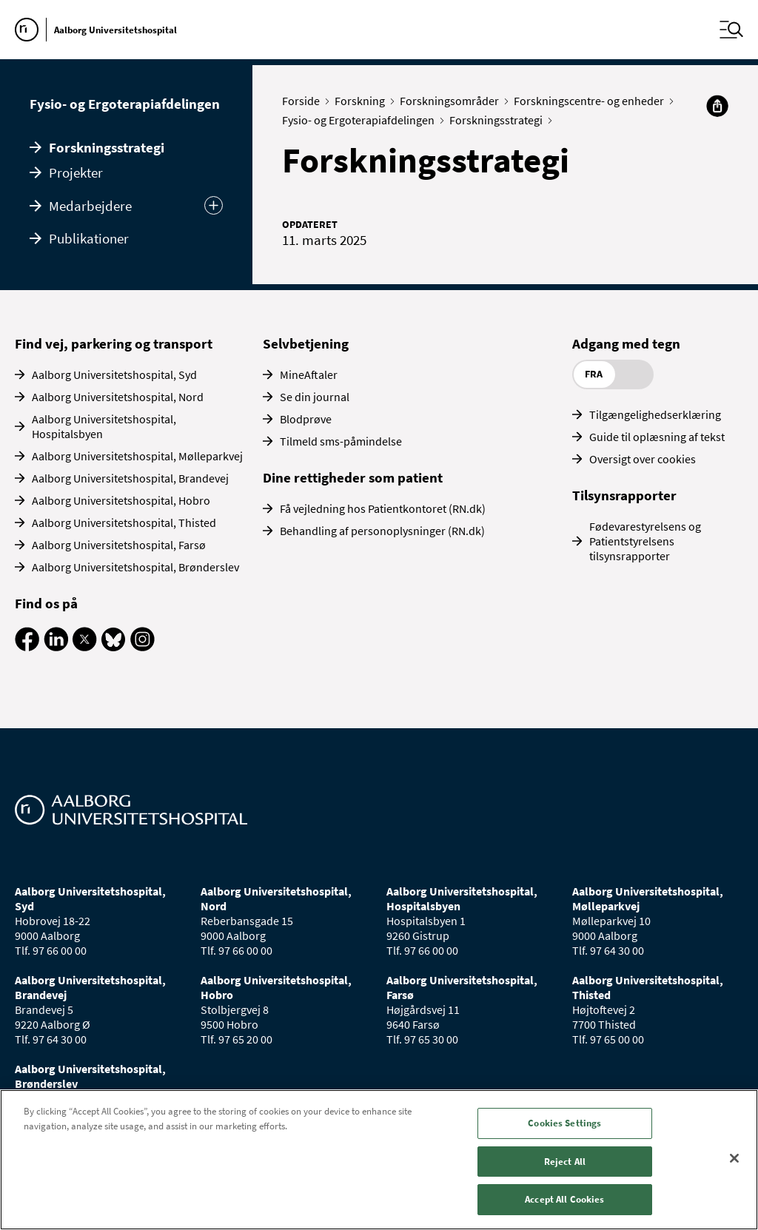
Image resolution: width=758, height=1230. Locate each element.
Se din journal (314, 396)
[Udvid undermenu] (213, 205)
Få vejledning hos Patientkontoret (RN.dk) (383, 508)
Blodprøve (306, 418)
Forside (304, 101)
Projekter (76, 172)
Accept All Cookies (564, 1199)
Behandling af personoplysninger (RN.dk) (382, 530)
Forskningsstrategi (106, 147)
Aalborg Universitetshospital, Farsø (119, 544)
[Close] (734, 1158)
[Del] (717, 106)
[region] (379, 1159)
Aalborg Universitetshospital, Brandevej (130, 478)
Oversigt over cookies (642, 458)
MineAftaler (309, 374)
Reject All (565, 1161)
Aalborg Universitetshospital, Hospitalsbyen (104, 426)
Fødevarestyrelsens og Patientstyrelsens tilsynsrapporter (645, 541)
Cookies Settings (564, 1123)
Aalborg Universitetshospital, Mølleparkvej (137, 455)
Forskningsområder (453, 101)
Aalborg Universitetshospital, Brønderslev (135, 566)
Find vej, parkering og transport (113, 343)
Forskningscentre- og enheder (592, 101)
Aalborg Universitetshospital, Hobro (121, 500)
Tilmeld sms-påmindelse (341, 441)
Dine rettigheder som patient (353, 477)
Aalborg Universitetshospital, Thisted (124, 522)
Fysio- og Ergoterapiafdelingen (125, 103)
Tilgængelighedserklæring (655, 414)
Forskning (363, 101)
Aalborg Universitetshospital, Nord (118, 396)
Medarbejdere (90, 206)
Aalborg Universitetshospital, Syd (114, 374)
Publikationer (89, 238)
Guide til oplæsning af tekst (657, 436)
